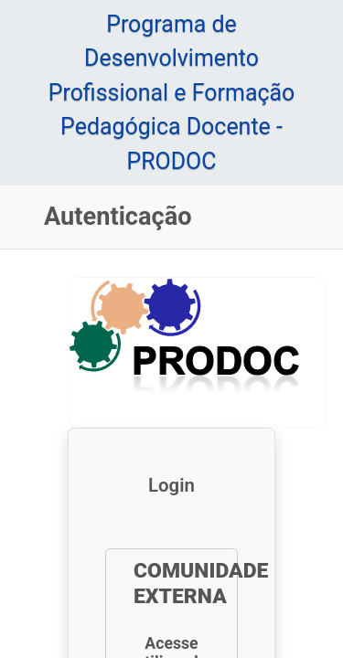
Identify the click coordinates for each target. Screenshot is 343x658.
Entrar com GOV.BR (172, 567)
